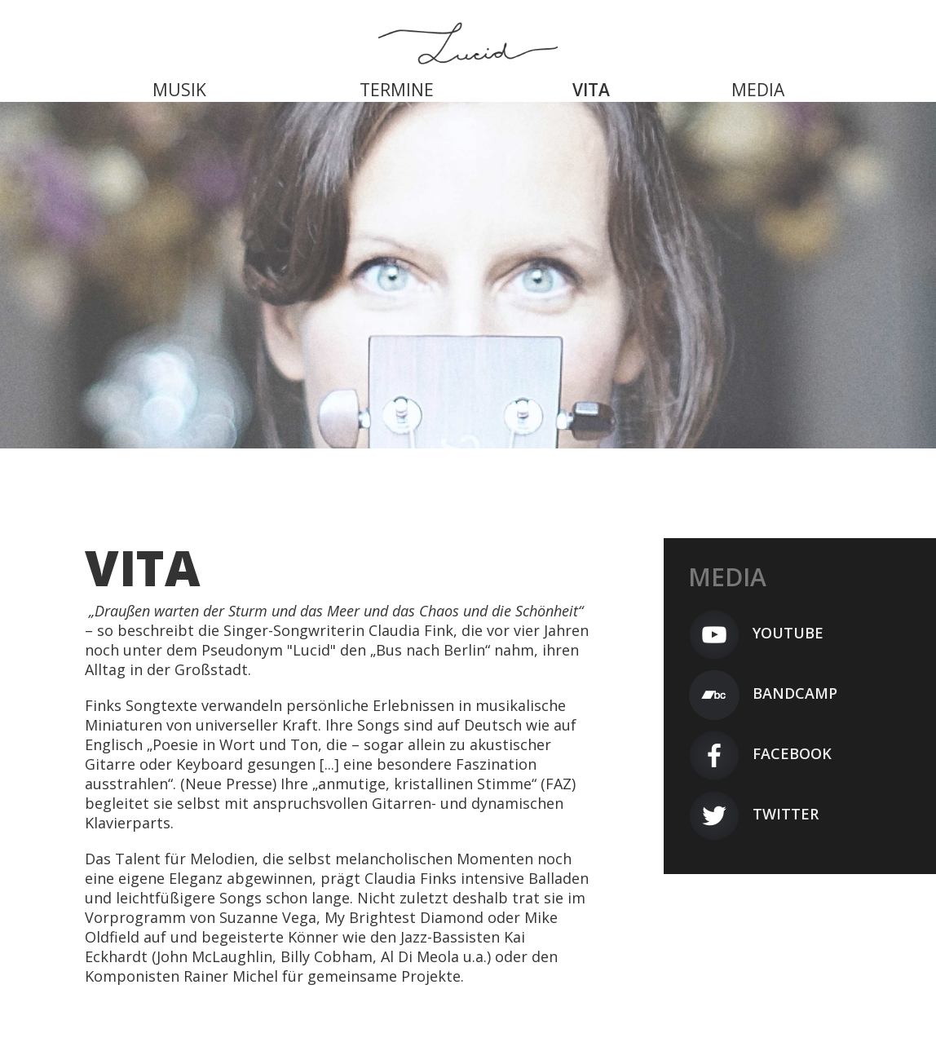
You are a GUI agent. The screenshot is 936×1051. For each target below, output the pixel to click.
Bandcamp (762, 693)
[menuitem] (179, 77)
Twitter (753, 814)
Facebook (760, 753)
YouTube (755, 633)
